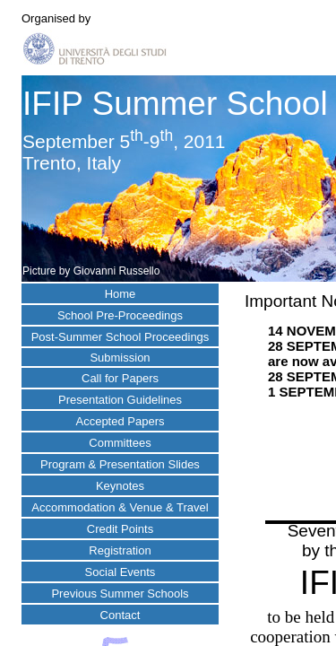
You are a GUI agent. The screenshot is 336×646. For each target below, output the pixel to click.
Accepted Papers (119, 421)
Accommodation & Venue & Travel (119, 507)
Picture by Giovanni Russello (90, 271)
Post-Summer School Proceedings (120, 337)
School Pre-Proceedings (120, 315)
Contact (120, 615)
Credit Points (120, 529)
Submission (120, 357)
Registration (120, 550)
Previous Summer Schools (119, 593)
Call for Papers (120, 378)
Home (120, 294)
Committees (120, 443)
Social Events (120, 572)
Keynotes (120, 486)
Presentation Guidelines (120, 399)
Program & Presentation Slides (120, 464)
